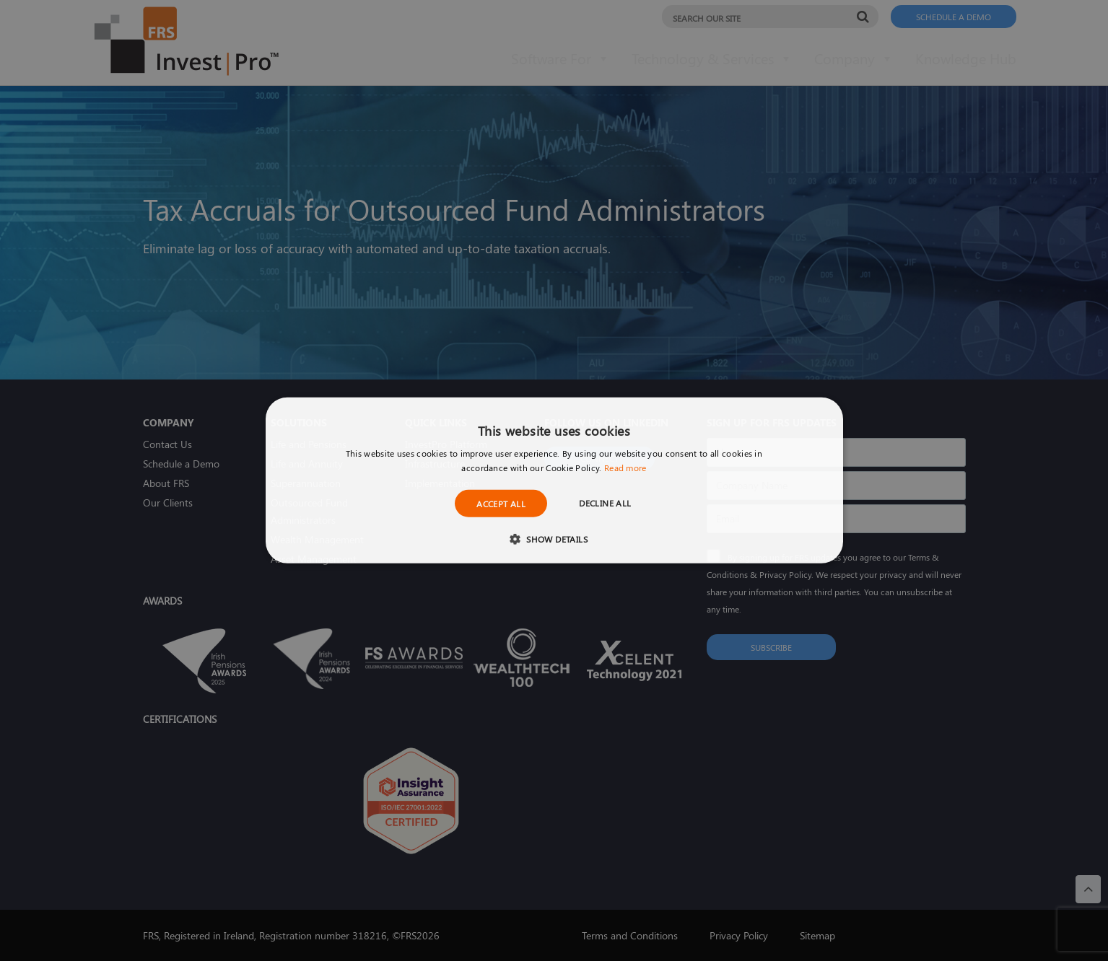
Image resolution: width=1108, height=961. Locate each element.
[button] (554, 538)
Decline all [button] (605, 503)
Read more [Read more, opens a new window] (625, 467)
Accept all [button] (500, 503)
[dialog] (554, 480)
